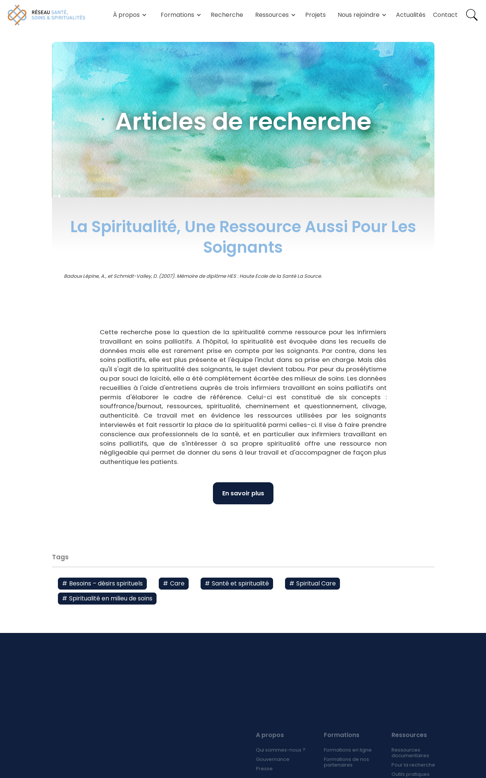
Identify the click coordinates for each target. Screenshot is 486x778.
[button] (128, 15)
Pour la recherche (413, 774)
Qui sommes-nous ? (281, 759)
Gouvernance (273, 769)
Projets (315, 14)
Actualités (410, 14)
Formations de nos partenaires (346, 771)
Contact (445, 14)
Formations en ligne (347, 759)
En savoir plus (243, 493)
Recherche (227, 14)
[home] (46, 15)
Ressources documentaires (410, 762)
